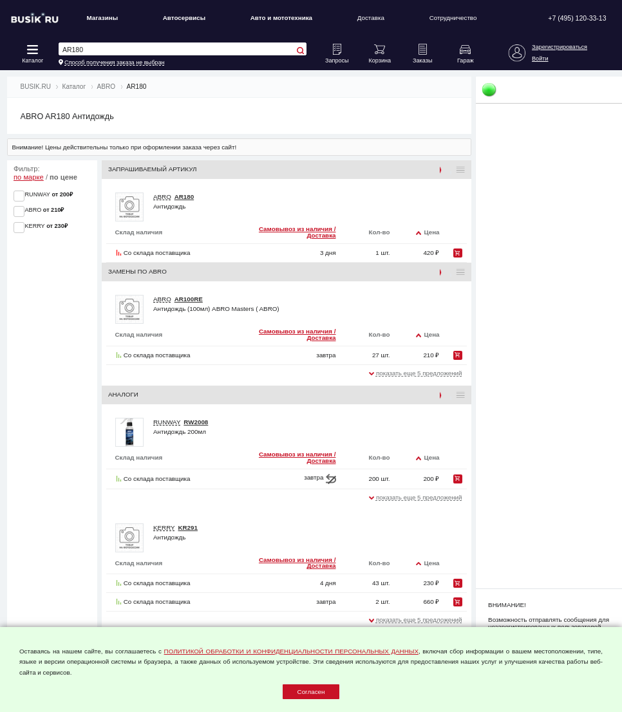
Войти (540, 58)
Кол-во (379, 232)
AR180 (184, 196)
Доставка (370, 17)
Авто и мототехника (281, 17)
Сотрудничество (453, 17)
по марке (29, 177)
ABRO (162, 196)
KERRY (164, 527)
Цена (431, 232)
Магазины (102, 17)
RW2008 (196, 422)
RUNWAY (166, 422)
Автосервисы (184, 17)
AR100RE (188, 299)
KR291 (188, 527)
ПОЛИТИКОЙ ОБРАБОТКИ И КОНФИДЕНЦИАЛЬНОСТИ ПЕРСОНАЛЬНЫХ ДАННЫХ (291, 651)
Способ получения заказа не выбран (114, 62)
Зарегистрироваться (559, 47)
